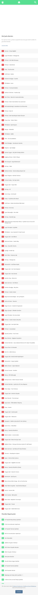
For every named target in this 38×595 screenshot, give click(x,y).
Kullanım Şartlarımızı (18, 586)
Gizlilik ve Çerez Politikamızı (29, 586)
